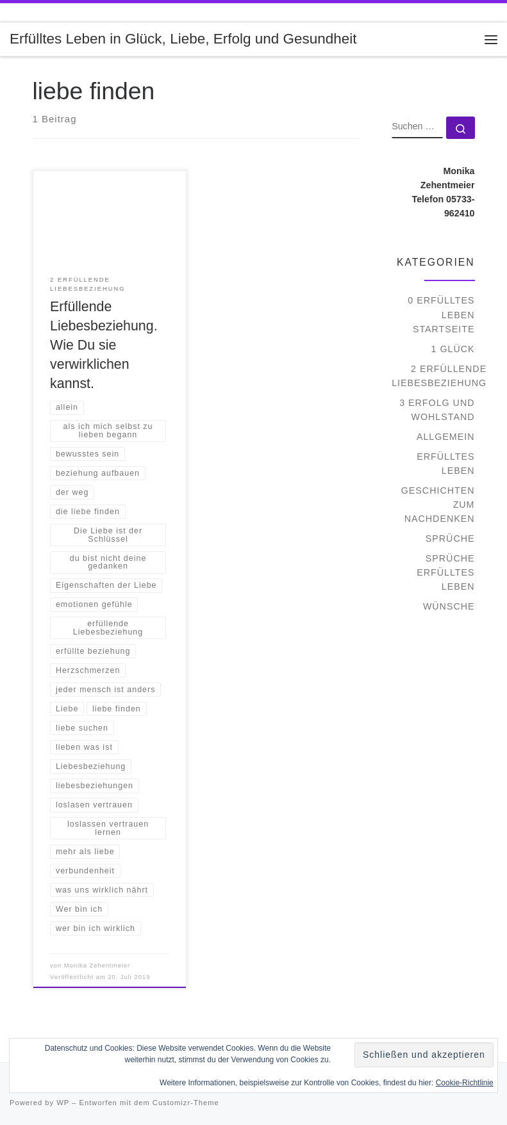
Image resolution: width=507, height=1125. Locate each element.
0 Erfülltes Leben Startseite (441, 314)
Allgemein (446, 437)
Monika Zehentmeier (97, 965)
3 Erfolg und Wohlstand (436, 410)
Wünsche (449, 606)
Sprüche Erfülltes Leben (445, 572)
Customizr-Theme (186, 1102)
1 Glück (453, 349)
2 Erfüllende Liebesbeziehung (439, 376)
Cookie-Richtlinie (465, 1082)
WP (62, 1102)
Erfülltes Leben (445, 463)
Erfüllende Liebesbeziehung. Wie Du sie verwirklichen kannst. (103, 345)
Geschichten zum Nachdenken (438, 504)
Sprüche (450, 538)
